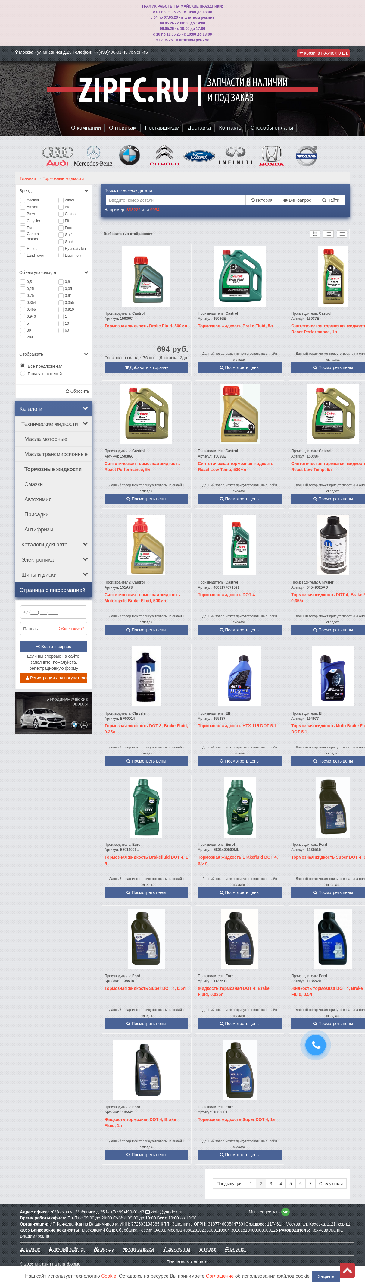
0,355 (69, 303)
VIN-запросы (138, 1249)
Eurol (31, 228)
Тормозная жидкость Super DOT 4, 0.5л (145, 988)
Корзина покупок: (323, 53)
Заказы (104, 1249)
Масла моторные (45, 439)
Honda (32, 249)
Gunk (69, 242)
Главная (28, 178)
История (261, 200)
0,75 (30, 296)
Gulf (68, 235)
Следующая (331, 1183)
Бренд (53, 190)
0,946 (31, 316)
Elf (67, 221)
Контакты (230, 128)
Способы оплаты (272, 128)
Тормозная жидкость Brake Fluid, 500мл (146, 325)
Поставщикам (162, 128)
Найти (330, 200)
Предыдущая (229, 1183)
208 (30, 337)
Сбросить (77, 391)
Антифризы (38, 530)
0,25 (30, 289)
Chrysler (33, 221)
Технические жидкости (54, 423)
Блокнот (235, 1249)
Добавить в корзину (146, 367)
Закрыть (326, 1276)
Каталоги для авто (54, 544)
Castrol (70, 214)
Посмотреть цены (239, 367)
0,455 (31, 309)
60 (67, 330)
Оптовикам (123, 128)
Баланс (30, 1249)
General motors (33, 236)
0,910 (69, 309)
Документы (176, 1249)
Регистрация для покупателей (56, 677)
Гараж (207, 1249)
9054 (154, 209)
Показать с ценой (45, 373)
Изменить (138, 52)
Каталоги (54, 408)
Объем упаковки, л (53, 272)
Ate (67, 207)
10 (67, 323)
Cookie (108, 1276)
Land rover (35, 255)
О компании (86, 128)
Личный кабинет (67, 1249)
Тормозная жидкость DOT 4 (226, 594)
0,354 (31, 303)
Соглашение (220, 1276)
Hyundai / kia (75, 249)
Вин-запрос (297, 200)
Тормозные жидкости (63, 178)
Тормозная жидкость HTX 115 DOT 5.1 (237, 725)
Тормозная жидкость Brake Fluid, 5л (235, 325)
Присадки (36, 514)
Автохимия (37, 499)
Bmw (31, 214)
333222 (133, 209)
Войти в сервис (53, 646)
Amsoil (32, 207)
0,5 (29, 282)
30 (29, 330)
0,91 (68, 296)
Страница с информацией (52, 590)
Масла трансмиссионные (56, 454)
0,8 (67, 282)
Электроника (54, 559)
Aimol (69, 200)
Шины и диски (54, 574)
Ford (69, 228)
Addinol (33, 200)
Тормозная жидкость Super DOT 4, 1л (236, 1119)
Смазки (33, 484)
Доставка (199, 128)
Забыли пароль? (71, 628)
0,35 (68, 289)
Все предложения (45, 366)
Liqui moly (73, 255)
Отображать (53, 354)
